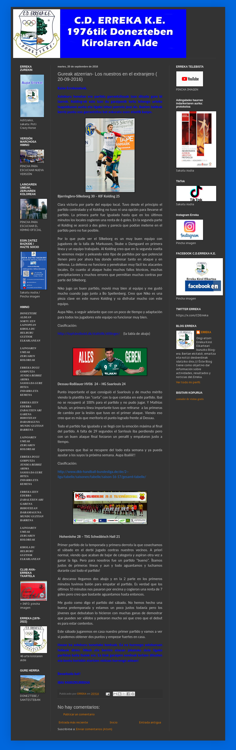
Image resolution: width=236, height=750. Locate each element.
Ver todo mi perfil (188, 382)
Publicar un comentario (79, 714)
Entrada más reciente (73, 722)
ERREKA (206, 332)
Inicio (114, 722)
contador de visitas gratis (190, 399)
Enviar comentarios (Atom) (94, 729)
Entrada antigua (150, 722)
